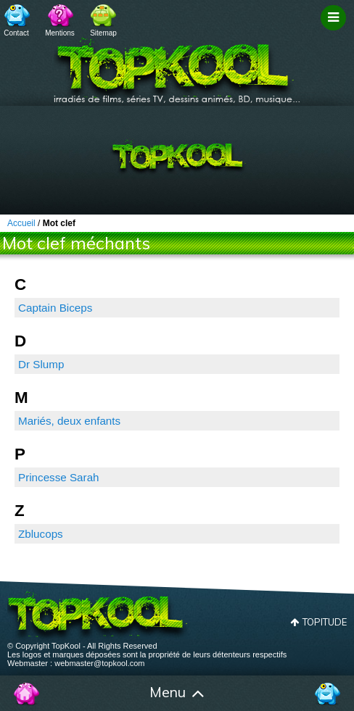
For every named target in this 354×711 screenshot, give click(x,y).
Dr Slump (41, 364)
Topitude (324, 622)
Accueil (26, 693)
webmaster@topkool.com (99, 663)
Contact (16, 33)
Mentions (60, 33)
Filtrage (335, 31)
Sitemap (103, 33)
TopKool (177, 66)
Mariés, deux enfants (69, 421)
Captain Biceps (55, 308)
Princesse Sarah (58, 477)
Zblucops (40, 534)
